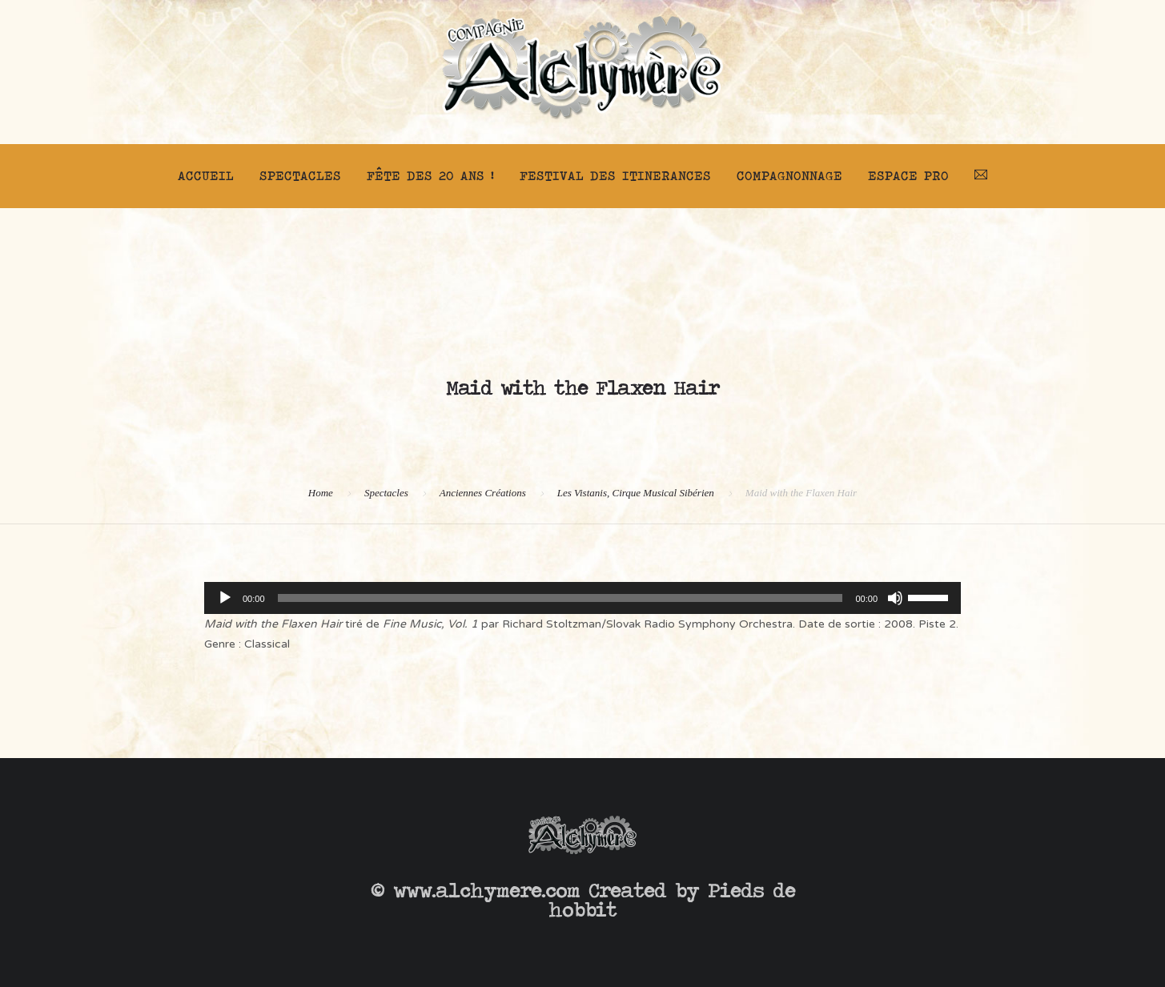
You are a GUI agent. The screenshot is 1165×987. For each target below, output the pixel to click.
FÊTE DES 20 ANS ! (430, 175)
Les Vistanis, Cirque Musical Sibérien (635, 493)
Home (320, 493)
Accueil (206, 175)
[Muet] (895, 598)
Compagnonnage (789, 175)
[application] (582, 598)
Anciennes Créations (483, 493)
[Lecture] (225, 598)
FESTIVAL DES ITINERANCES (615, 175)
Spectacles (300, 175)
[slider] (560, 598)
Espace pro (908, 175)
